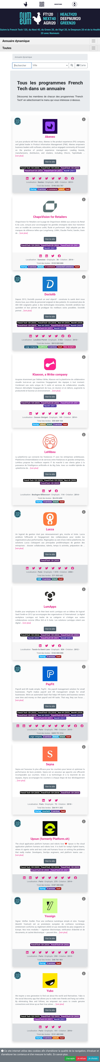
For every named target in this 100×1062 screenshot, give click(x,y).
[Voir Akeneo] (84, 119)
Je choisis (92, 1058)
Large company (31, 347)
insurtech (46, 811)
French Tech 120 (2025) (30, 168)
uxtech (61, 189)
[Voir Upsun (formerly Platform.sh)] (84, 821)
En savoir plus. (60, 1054)
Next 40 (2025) (64, 323)
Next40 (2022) (76, 326)
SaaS (68, 189)
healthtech (43, 347)
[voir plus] (19, 156)
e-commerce (52, 189)
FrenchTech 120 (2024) (50, 168)
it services (42, 189)
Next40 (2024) (77, 323)
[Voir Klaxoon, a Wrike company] (84, 357)
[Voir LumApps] (84, 589)
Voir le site (50, 162)
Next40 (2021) (69, 171)
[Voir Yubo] (84, 973)
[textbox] (50, 65)
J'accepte (70, 1058)
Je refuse (81, 1058)
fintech (41, 267)
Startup (33, 189)
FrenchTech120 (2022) (34, 171)
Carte (81, 65)
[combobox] (50, 65)
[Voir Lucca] (84, 512)
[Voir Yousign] (84, 898)
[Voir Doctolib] (84, 277)
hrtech (49, 424)
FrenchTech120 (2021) (53, 171)
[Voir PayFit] (84, 666)
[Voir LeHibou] (84, 434)
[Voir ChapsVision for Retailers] (84, 199)
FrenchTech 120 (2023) (70, 168)
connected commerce (65, 267)
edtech (43, 424)
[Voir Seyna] (84, 747)
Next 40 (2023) (44, 326)
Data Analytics (69, 347)
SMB (39, 579)
